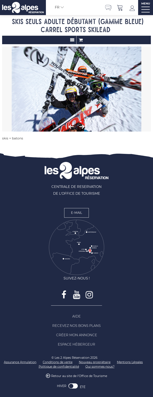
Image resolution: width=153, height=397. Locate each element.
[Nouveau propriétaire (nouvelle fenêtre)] (94, 362)
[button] (120, 7)
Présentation (72, 40)
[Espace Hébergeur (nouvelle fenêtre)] (76, 344)
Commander (80, 40)
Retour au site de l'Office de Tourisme (79, 376)
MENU (145, 3)
